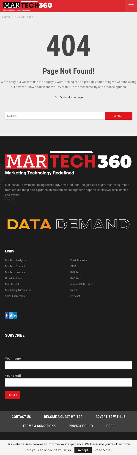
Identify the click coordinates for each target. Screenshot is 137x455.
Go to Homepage (69, 97)
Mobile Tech (12, 284)
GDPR (110, 426)
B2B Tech (75, 272)
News (73, 290)
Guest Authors (13, 278)
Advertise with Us (111, 417)
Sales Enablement (15, 296)
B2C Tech (75, 278)
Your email (68, 379)
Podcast (75, 296)
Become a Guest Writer (63, 417)
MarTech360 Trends (81, 284)
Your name (68, 362)
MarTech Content (15, 266)
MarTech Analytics (15, 260)
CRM (73, 266)
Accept (83, 450)
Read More (102, 450)
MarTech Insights (15, 272)
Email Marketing (79, 260)
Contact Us (21, 417)
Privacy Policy (81, 426)
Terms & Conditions (39, 426)
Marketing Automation (18, 290)
